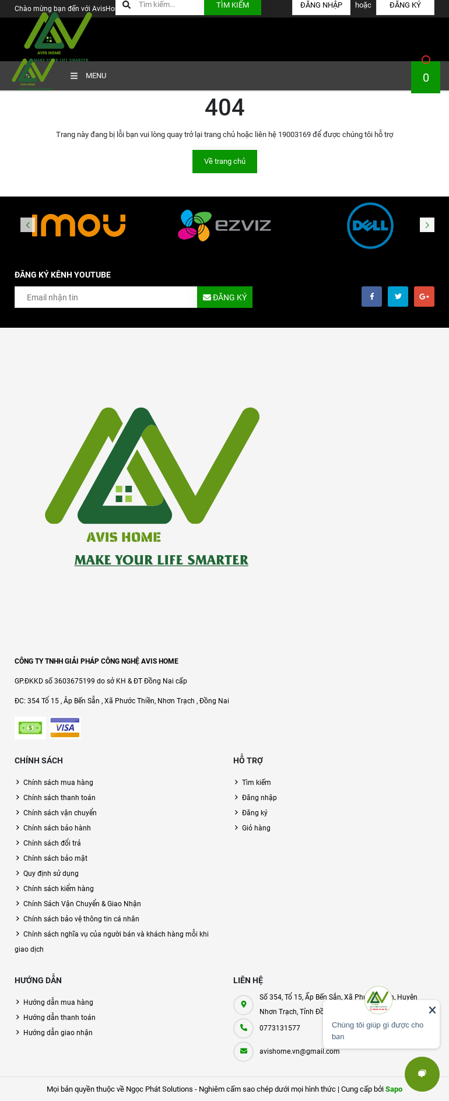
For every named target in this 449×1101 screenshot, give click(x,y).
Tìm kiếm (256, 783)
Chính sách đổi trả (52, 843)
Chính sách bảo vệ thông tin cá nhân (81, 919)
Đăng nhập (259, 798)
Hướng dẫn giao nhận (58, 1033)
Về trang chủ (224, 161)
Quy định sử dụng (51, 873)
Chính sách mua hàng (58, 783)
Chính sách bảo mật (55, 858)
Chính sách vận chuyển (60, 813)
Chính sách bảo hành (57, 828)
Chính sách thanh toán (59, 798)
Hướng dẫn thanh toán (59, 1018)
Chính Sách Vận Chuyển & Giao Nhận (82, 904)
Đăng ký (255, 813)
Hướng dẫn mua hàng (58, 1002)
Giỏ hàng (256, 828)
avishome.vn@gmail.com (299, 1051)
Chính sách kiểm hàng (58, 889)
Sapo (393, 1089)
